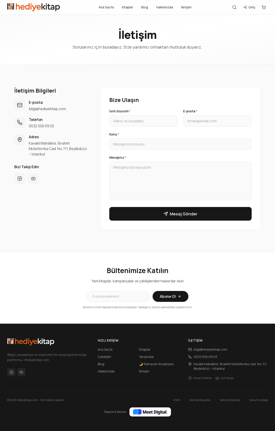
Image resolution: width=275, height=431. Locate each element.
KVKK (177, 400)
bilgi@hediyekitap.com (47, 108)
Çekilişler (104, 357)
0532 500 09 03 (41, 125)
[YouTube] (21, 372)
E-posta (190, 111)
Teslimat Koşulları (200, 400)
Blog (144, 7)
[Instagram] (11, 372)
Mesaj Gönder (180, 214)
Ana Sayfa (106, 7)
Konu (114, 134)
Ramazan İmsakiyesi (156, 364)
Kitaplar (127, 7)
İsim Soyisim (120, 111)
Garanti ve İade (258, 400)
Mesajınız (118, 157)
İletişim (186, 7)
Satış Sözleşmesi (230, 400)
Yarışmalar (146, 357)
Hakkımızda (164, 7)
